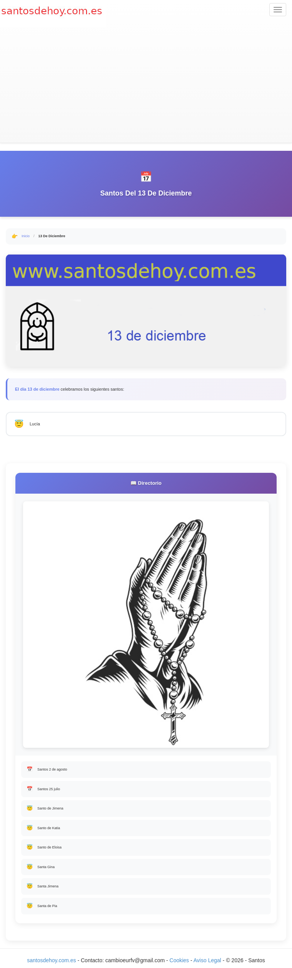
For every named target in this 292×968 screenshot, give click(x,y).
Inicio (26, 236)
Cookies (180, 960)
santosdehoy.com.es (51, 960)
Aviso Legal (207, 960)
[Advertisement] (146, 85)
